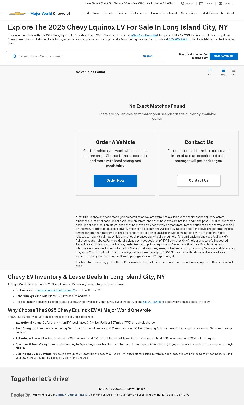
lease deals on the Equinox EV (56, 290)
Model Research (213, 13)
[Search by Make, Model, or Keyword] (79, 56)
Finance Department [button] (164, 13)
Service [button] (122, 13)
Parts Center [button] (139, 13)
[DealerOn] (21, 394)
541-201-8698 (178, 39)
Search (147, 56)
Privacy (83, 395)
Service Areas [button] (190, 13)
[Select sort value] (211, 72)
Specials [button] (108, 13)
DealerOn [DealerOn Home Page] (61, 395)
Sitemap (72, 395)
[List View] (234, 72)
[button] (115, 181)
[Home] (88, 13)
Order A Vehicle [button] (223, 56)
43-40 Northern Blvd (144, 35)
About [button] (230, 13)
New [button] (96, 13)
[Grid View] (223, 72)
